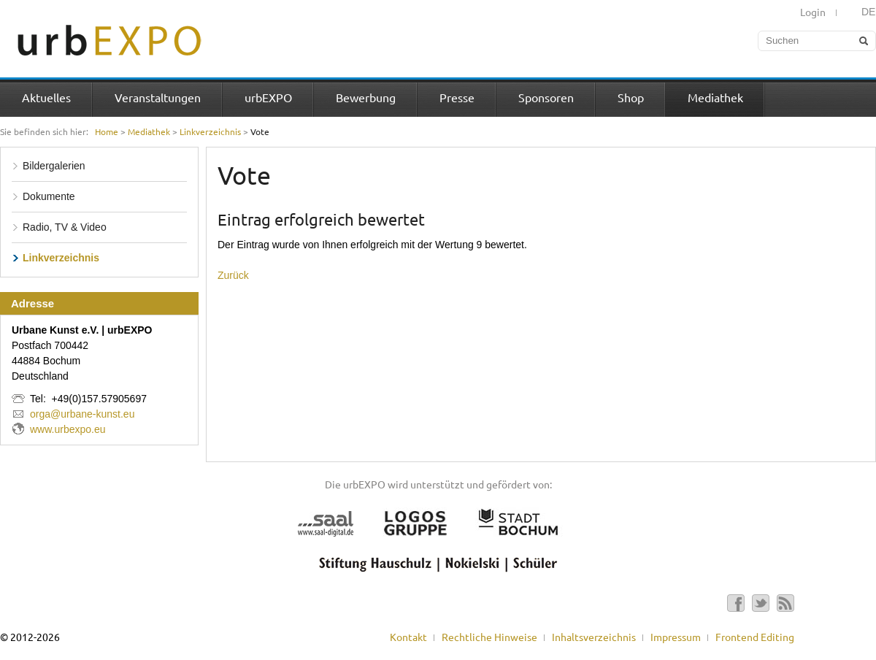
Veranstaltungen (158, 97)
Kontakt (408, 636)
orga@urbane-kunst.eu (82, 414)
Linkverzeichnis (210, 131)
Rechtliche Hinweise (489, 636)
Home (106, 131)
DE (868, 12)
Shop (631, 97)
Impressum (675, 636)
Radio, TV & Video (65, 227)
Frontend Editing (754, 636)
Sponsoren (546, 97)
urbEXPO (268, 97)
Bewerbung (366, 97)
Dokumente (49, 196)
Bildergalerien (54, 166)
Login (813, 11)
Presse (456, 97)
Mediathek (715, 97)
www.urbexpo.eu (68, 429)
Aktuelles (46, 97)
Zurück (233, 275)
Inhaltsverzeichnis (594, 636)
